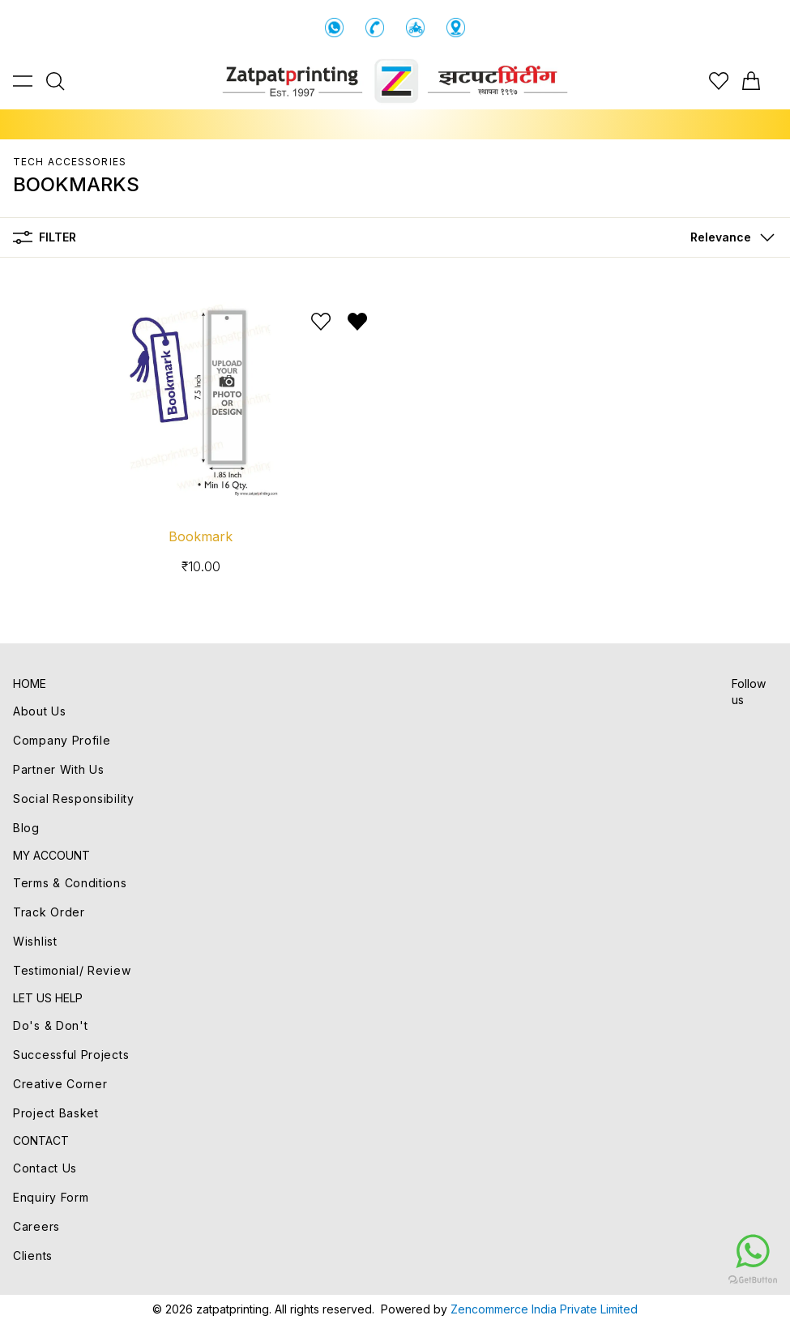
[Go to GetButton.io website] (655, 1279)
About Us (39, 711)
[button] (729, 237)
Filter (44, 237)
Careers (36, 1226)
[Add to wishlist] (321, 321)
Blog (26, 828)
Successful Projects (71, 1054)
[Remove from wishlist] (357, 321)
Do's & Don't (50, 1025)
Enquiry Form (50, 1197)
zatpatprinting (232, 1309)
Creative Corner (60, 1084)
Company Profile (62, 740)
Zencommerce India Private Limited (544, 1309)
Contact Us (45, 1168)
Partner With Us (59, 769)
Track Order (49, 912)
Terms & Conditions (70, 883)
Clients (33, 1255)
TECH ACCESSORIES (69, 162)
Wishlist (35, 941)
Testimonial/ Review (71, 970)
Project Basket (56, 1113)
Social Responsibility (74, 798)
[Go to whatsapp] (655, 1251)
